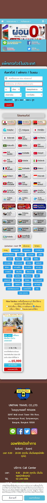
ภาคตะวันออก (9, 254)
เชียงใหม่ (19, 271)
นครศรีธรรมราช (13, 288)
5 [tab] (20, 26)
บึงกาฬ (17, 280)
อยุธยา (17, 284)
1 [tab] (5, 26)
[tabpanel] (23, 33)
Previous (5, 33)
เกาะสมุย (8, 263)
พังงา (18, 258)
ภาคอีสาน (38, 250)
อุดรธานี (7, 280)
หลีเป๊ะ (27, 258)
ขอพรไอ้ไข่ (27, 288)
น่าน (39, 271)
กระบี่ (9, 258)
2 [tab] (8, 26)
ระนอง (27, 284)
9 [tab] (35, 26)
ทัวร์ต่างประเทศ (11, 21)
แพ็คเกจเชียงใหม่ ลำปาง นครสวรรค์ (11, 338)
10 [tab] (38, 26)
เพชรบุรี (38, 263)
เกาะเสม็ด (17, 267)
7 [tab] (27, 26)
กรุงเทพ (30, 254)
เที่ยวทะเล (26, 246)
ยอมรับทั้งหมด (34, 498)
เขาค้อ (18, 276)
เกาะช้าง (28, 267)
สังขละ (27, 280)
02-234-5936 (22, 479)
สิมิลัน (36, 258)
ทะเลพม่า (8, 271)
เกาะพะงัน (19, 263)
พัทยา (7, 267)
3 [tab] (12, 26)
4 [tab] (16, 26)
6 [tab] (23, 26)
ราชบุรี (8, 284)
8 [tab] (31, 26)
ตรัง (37, 288)
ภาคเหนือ (16, 250)
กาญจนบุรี (38, 280)
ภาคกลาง (27, 250)
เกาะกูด (38, 267)
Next (42, 33)
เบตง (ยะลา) (23, 293)
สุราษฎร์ (37, 284)
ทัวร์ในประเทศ (25, 21)
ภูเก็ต (40, 254)
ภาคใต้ (21, 254)
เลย (37, 276)
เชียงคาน (28, 276)
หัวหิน (29, 263)
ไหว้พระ (37, 246)
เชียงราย (30, 271)
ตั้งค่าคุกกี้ (12, 498)
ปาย (9, 276)
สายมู (6, 250)
